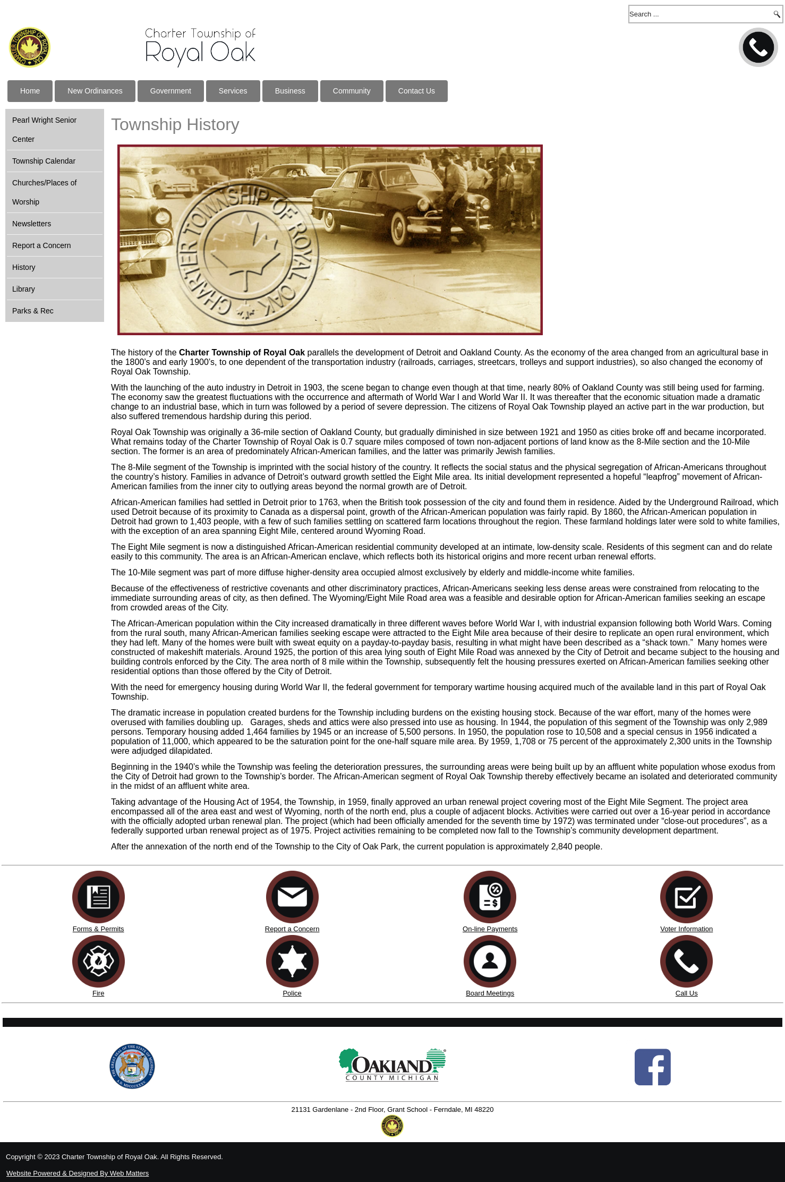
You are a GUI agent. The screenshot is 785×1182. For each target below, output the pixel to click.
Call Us (687, 993)
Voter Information (686, 929)
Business (290, 91)
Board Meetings (490, 993)
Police (292, 993)
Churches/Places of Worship (44, 192)
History (24, 267)
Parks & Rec (33, 311)
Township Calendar (43, 161)
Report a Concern (41, 245)
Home (30, 91)
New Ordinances (95, 91)
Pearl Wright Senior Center (44, 129)
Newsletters (31, 223)
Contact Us (416, 91)
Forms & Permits (98, 929)
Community (352, 91)
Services (233, 91)
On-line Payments (490, 929)
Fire (98, 993)
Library (23, 289)
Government (170, 91)
